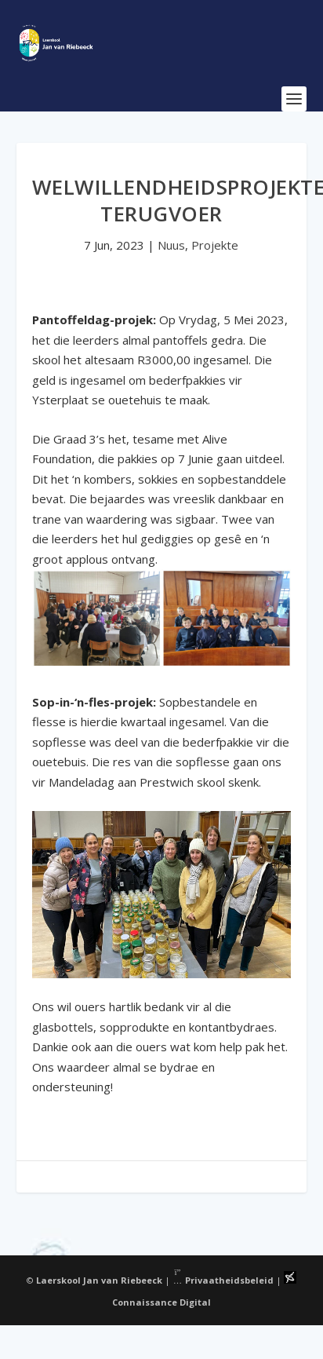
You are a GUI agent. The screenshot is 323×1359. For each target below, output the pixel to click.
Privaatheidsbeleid (223, 1280)
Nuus (171, 245)
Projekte (214, 245)
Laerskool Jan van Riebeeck (99, 1280)
